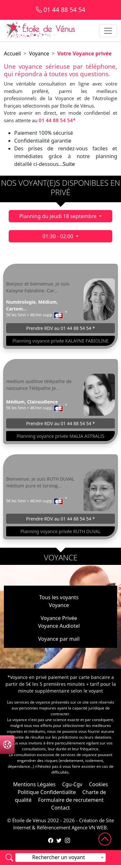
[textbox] (60, 857)
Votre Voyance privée (84, 53)
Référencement (53, 827)
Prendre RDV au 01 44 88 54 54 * (60, 328)
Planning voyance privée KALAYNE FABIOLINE (61, 341)
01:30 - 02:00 (59, 236)
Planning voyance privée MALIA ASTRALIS (61, 436)
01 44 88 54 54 (61, 9)
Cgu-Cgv (72, 784)
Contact (60, 807)
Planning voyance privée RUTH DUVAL (60, 531)
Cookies (98, 784)
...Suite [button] (67, 164)
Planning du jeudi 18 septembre (58, 216)
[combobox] (60, 857)
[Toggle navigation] (108, 30)
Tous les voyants (58, 597)
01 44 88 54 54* (57, 120)
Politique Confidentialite (46, 792)
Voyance (39, 53)
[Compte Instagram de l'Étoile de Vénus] (67, 840)
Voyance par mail (58, 638)
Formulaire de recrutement (71, 799)
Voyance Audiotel (59, 625)
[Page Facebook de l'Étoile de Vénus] (50, 840)
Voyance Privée (59, 618)
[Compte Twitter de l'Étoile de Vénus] (59, 840)
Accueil (12, 53)
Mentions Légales (34, 784)
